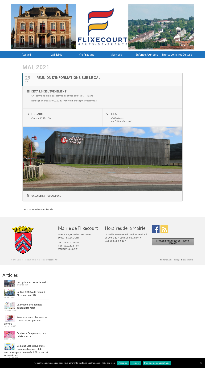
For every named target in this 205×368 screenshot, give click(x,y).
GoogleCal (54, 196)
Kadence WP (52, 260)
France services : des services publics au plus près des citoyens (25, 320)
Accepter (123, 363)
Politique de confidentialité (157, 363)
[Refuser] (201, 363)
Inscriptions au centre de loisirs (32, 282)
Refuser (135, 363)
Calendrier (38, 196)
